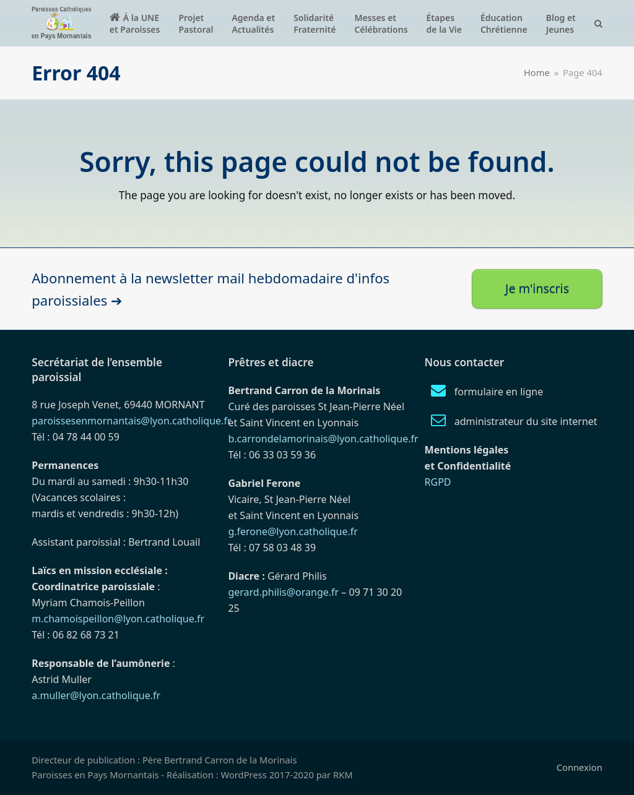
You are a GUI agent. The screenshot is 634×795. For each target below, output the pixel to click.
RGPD (438, 482)
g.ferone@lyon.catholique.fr (292, 531)
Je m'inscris (537, 288)
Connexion (579, 767)
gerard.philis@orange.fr (283, 592)
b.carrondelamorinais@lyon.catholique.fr (323, 438)
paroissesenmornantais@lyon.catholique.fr (131, 421)
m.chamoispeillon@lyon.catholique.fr (118, 618)
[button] (598, 23)
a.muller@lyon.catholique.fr (96, 695)
